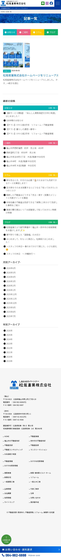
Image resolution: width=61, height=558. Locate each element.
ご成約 (25, 32)
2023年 (9, 343)
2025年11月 (11, 298)
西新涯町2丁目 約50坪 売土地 (21, 152)
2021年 (9, 352)
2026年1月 (11, 290)
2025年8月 (11, 311)
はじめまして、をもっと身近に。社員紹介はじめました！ (30, 240)
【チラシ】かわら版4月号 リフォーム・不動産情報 (29, 124)
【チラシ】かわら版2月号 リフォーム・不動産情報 (29, 133)
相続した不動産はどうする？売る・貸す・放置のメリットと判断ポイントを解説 (31, 196)
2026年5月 (11, 272)
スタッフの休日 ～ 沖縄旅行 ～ (20, 253)
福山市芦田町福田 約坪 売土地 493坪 (25, 148)
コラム (39, 32)
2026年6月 (11, 268)
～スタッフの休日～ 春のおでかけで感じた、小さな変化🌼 (31, 248)
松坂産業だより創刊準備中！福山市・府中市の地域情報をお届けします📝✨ (31, 229)
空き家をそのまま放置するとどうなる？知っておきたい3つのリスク (31, 189)
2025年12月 (11, 294)
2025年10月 (11, 303)
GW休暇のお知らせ (14, 120)
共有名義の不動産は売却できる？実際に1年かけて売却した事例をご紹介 (32, 204)
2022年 (9, 348)
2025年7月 (11, 316)
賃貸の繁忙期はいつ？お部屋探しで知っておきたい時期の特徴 (31, 211)
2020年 (9, 356)
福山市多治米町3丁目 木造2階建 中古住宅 (25, 156)
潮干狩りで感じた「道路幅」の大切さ (23, 234)
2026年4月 (11, 276)
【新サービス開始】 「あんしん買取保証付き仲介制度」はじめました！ (31, 114)
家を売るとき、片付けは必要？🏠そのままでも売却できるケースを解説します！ (31, 182)
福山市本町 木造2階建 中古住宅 (21, 161)
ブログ (52, 32)
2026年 (9, 330)
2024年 (9, 339)
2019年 (9, 361)
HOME (3, 12)
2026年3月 (11, 281)
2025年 (9, 334)
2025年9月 (11, 307)
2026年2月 (11, 285)
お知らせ (11, 32)
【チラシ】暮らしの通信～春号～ (21, 129)
